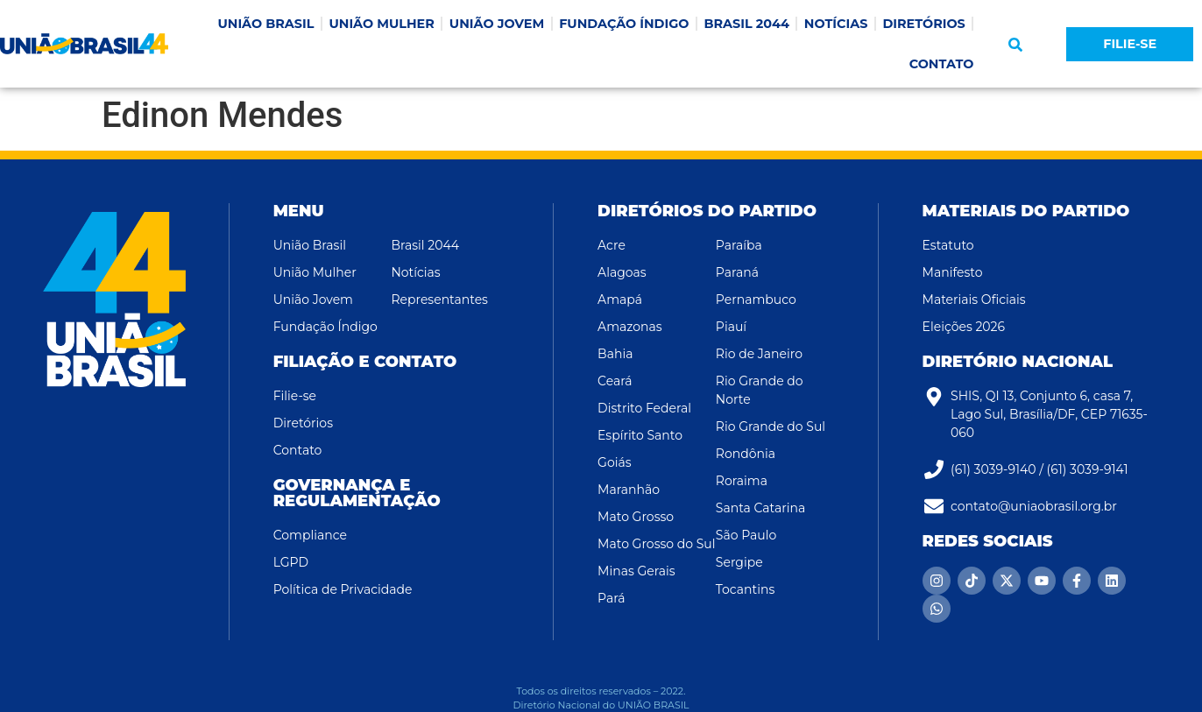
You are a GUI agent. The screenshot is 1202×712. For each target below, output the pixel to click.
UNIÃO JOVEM (496, 24)
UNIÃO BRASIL (265, 24)
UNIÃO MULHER (381, 24)
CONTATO (941, 64)
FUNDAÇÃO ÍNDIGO (624, 24)
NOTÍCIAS (836, 24)
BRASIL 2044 (746, 24)
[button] (1015, 45)
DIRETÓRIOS (923, 24)
